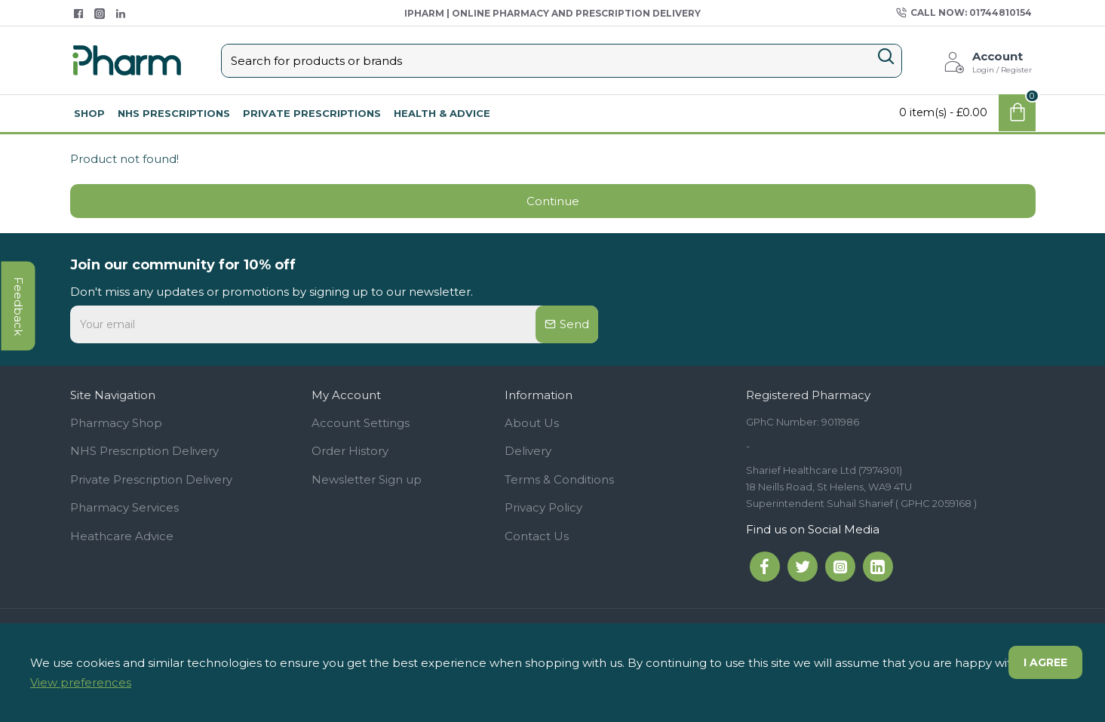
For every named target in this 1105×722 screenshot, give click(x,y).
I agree (1045, 662)
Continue (552, 201)
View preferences (80, 682)
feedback (18, 305)
